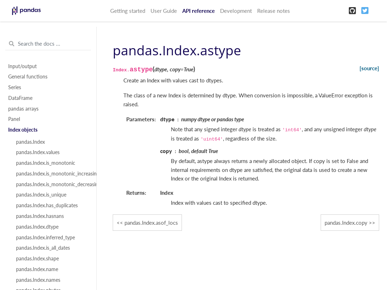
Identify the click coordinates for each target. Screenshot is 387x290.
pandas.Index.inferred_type (45, 237)
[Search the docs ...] (48, 43)
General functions (27, 77)
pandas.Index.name (37, 269)
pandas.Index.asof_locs (151, 222)
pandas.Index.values (38, 152)
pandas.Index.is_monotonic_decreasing (52, 184)
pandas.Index (30, 142)
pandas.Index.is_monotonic (45, 163)
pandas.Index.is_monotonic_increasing (52, 174)
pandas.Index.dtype (37, 227)
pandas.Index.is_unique (41, 195)
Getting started (127, 10)
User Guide (164, 10)
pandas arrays (23, 109)
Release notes (273, 10)
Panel (14, 119)
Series (14, 87)
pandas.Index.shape (37, 258)
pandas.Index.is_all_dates (43, 248)
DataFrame (20, 98)
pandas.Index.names (38, 280)
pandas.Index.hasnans (40, 216)
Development (236, 10)
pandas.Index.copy (346, 222)
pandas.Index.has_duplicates (47, 205)
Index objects (22, 130)
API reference (198, 10)
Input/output (22, 66)
